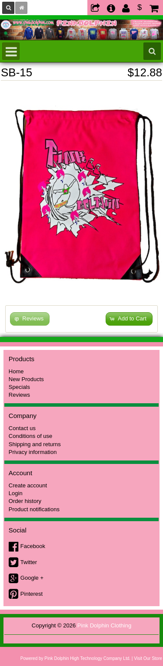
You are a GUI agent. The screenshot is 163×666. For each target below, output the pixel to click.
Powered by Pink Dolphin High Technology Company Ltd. (75, 658)
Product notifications (34, 509)
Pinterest (31, 594)
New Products (26, 379)
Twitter (28, 562)
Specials (19, 387)
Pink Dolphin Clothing (104, 625)
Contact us (22, 428)
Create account (28, 485)
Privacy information (33, 452)
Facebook (32, 546)
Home (16, 371)
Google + (31, 578)
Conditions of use (30, 436)
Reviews (19, 395)
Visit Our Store (148, 658)
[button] (129, 319)
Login (16, 493)
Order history (25, 501)
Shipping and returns (35, 444)
